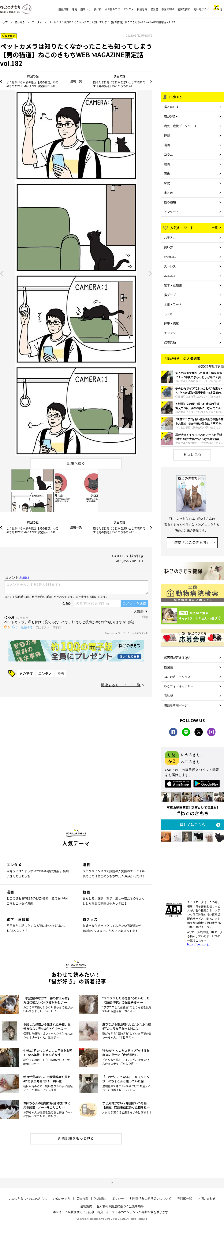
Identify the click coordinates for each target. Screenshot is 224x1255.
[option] (76, 273)
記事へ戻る (76, 463)
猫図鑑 (154, 9)
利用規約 (100, 1198)
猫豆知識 (63, 9)
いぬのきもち (62, 1198)
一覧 (215, 227)
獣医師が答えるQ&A (177, 657)
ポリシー (118, 1198)
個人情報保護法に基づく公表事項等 (120, 1206)
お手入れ (170, 237)
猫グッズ (170, 295)
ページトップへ (112, 1183)
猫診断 (168, 695)
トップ (4, 22)
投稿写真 (142, 9)
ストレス (170, 266)
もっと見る (192, 454)
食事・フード (173, 304)
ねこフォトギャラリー (179, 686)
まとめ (168, 192)
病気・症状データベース (180, 126)
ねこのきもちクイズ (177, 676)
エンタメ (128, 9)
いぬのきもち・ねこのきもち (27, 1198)
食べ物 (97, 9)
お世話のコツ (112, 9)
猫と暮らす (171, 107)
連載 (74, 9)
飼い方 (168, 247)
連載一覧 (76, 81)
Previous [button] (2, 273)
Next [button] (150, 273)
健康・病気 (171, 323)
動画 (167, 164)
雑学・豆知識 (173, 285)
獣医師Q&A (167, 9)
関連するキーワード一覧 (121, 684)
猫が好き (20, 22)
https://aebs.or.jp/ (198, 944)
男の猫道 (26, 673)
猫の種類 (170, 202)
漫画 (60, 673)
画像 (167, 173)
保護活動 (170, 342)
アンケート (171, 211)
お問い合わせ (207, 1198)
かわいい (170, 257)
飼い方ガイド (201, 9)
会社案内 (86, 1206)
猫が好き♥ (171, 116)
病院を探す (184, 9)
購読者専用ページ (176, 705)
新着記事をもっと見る (76, 1138)
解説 (167, 183)
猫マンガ (85, 9)
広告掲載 (82, 1198)
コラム (168, 154)
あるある (170, 276)
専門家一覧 (184, 1198)
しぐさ (168, 314)
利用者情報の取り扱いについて (150, 1198)
